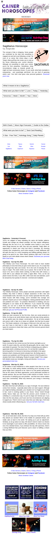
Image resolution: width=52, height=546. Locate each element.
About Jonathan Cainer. (26, 193)
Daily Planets (38, 135)
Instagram (31, 191)
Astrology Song (25, 135)
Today (35, 91)
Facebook (41, 191)
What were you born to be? (13, 130)
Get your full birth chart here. (36, 402)
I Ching (33, 188)
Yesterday (44, 91)
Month (22, 96)
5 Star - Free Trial (10, 135)
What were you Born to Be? (13, 91)
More (35, 96)
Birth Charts (7, 125)
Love (29, 91)
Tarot (28, 188)
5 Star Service (15, 188)
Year (29, 96)
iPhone (39, 188)
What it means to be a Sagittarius (16, 86)
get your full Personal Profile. (18, 310)
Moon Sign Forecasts (23, 125)
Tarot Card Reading (34, 130)
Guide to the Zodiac (41, 125)
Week (15, 96)
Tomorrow (7, 96)
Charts (23, 188)
